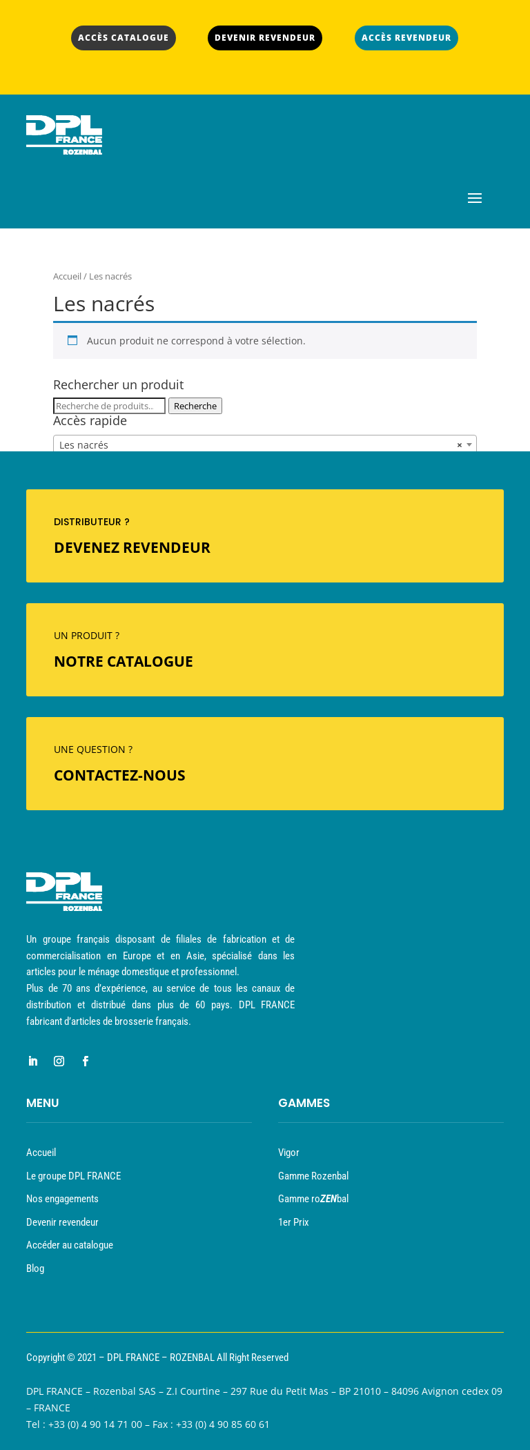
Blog (35, 1268)
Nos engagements (62, 1199)
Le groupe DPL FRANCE (73, 1176)
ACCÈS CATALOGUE (123, 37)
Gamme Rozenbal (313, 1176)
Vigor (289, 1152)
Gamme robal (313, 1199)
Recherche (195, 406)
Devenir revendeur (62, 1222)
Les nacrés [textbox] (260, 445)
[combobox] (265, 444)
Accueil (67, 276)
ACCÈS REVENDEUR (406, 37)
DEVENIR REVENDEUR (265, 37)
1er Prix (293, 1222)
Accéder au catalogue (69, 1245)
